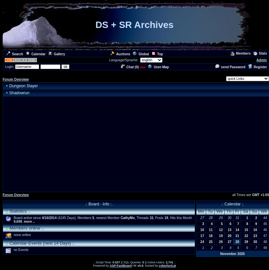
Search (14, 54)
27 (229, 242)
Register (257, 67)
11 (211, 230)
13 (229, 230)
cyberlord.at (167, 265)
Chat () (130, 67)
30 (255, 242)
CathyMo (127, 218)
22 (246, 236)
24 (202, 242)
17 (202, 236)
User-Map (158, 67)
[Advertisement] (136, 144)
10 (202, 230)
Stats (260, 53)
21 (237, 236)
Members (240, 53)
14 (237, 230)
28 (237, 242)
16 (255, 230)
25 (211, 242)
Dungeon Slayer (23, 86)
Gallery (56, 54)
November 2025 (232, 254)
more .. (29, 221)
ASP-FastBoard (121, 265)
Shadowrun (19, 93)
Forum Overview (16, 79)
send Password (230, 67)
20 (229, 236)
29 (246, 242)
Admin (261, 60)
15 (246, 230)
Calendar (36, 54)
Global (141, 54)
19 (221, 236)
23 (255, 236)
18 (211, 236)
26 (221, 242)
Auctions (120, 54)
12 (221, 230)
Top (157, 54)
